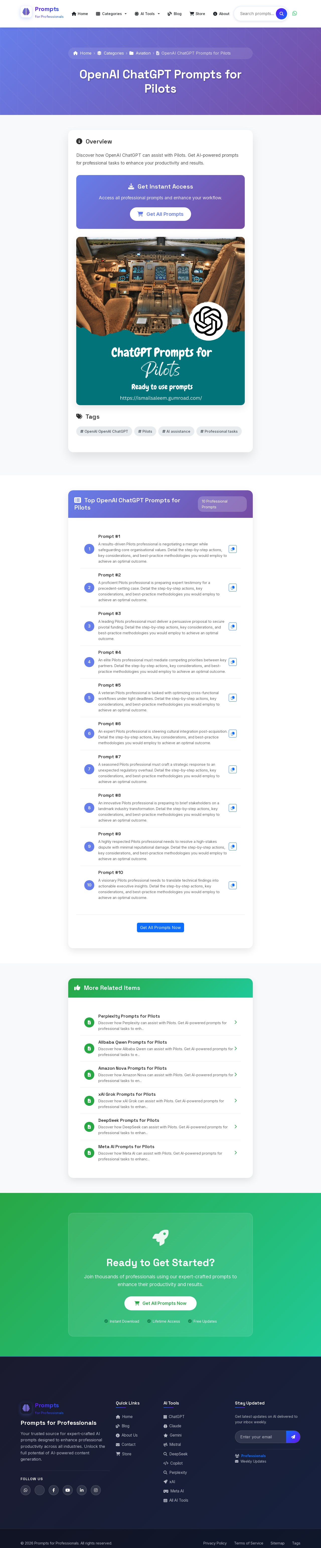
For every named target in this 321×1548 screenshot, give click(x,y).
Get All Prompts (160, 211)
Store (123, 1450)
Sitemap (278, 1540)
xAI (169, 1478)
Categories (110, 49)
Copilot (173, 1459)
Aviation (140, 49)
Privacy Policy (215, 1540)
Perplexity (175, 1469)
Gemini (173, 1432)
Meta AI (174, 1487)
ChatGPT (174, 1413)
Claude (172, 1422)
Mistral (172, 1441)
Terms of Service (248, 1540)
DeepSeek (176, 1450)
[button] (111, 12)
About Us (127, 1432)
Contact (125, 1441)
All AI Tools (176, 1496)
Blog (122, 1422)
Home (82, 49)
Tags (296, 1540)
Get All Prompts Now (160, 923)
